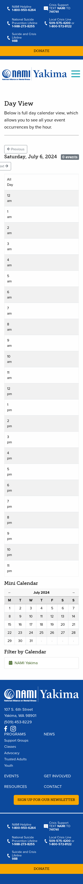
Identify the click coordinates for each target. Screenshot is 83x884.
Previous (15, 149)
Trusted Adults (15, 759)
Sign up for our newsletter (46, 800)
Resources (15, 786)
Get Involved (57, 776)
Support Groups (16, 740)
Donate (41, 51)
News (49, 734)
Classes (10, 746)
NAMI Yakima (23, 662)
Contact (53, 786)
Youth (8, 765)
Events (11, 776)
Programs (15, 734)
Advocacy (11, 753)
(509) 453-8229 (18, 722)
